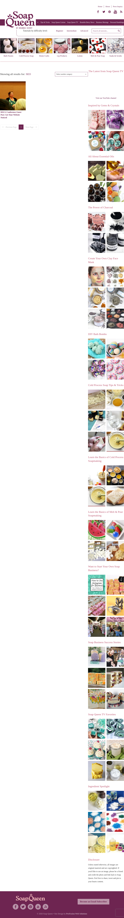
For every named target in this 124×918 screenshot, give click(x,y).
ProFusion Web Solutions (76, 914)
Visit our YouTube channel (106, 98)
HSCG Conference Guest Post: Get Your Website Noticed (11, 115)
